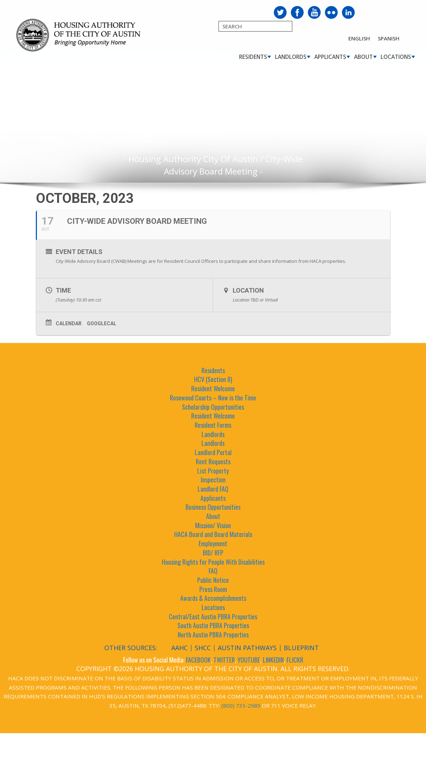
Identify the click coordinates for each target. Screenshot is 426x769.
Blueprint (301, 647)
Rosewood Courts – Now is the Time (213, 397)
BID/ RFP (213, 552)
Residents (253, 57)
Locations (396, 57)
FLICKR (295, 659)
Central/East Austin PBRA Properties (213, 616)
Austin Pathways (247, 647)
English (359, 38)
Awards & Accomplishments (213, 598)
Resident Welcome (213, 388)
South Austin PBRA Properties (213, 625)
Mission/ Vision (213, 525)
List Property (213, 470)
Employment (213, 543)
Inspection (213, 479)
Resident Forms (213, 425)
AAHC (179, 647)
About (363, 57)
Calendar (69, 323)
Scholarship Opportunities (213, 406)
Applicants (330, 57)
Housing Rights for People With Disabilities (213, 561)
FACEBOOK (198, 659)
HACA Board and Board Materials (213, 534)
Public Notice (213, 580)
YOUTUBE (249, 659)
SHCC (203, 647)
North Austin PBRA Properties (213, 634)
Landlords (290, 57)
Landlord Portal (213, 452)
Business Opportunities (213, 506)
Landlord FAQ (213, 488)
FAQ (213, 570)
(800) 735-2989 (240, 705)
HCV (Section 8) (213, 379)
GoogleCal (101, 323)
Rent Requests (213, 461)
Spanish (388, 38)
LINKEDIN (273, 659)
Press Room (213, 589)
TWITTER (224, 659)
